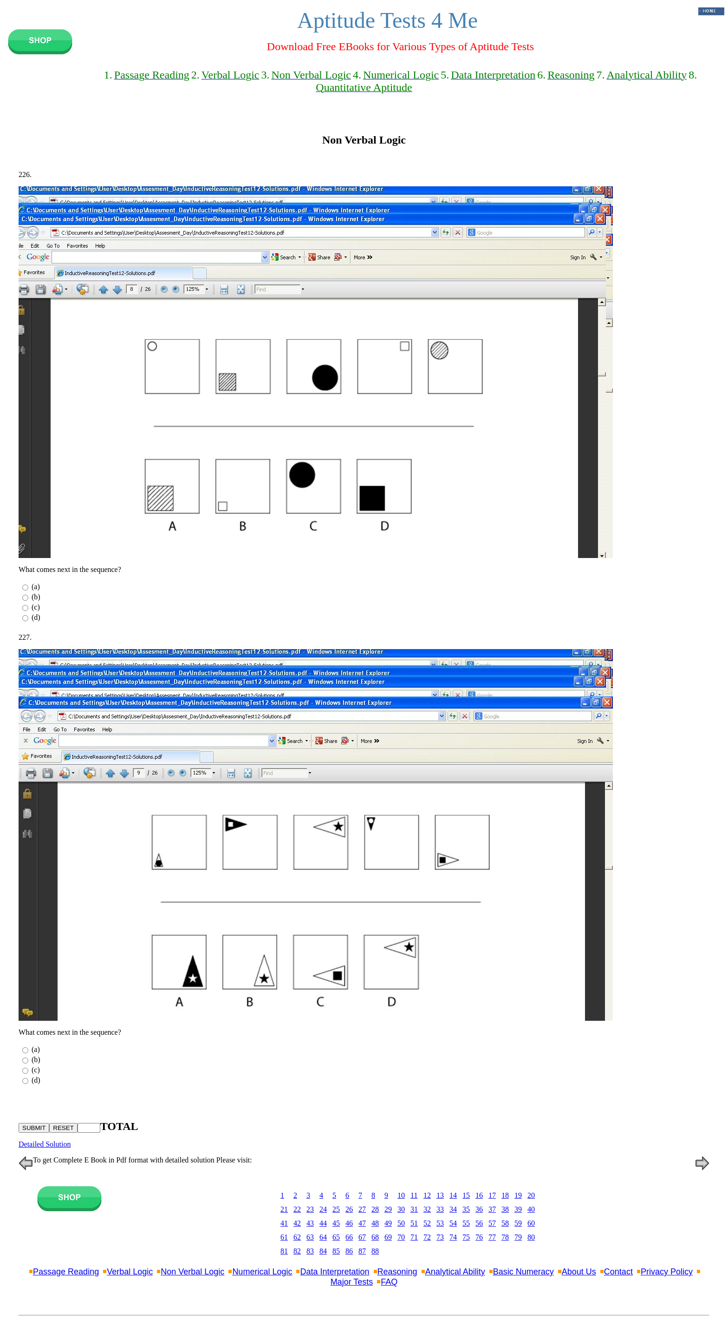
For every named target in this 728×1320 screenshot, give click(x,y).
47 (362, 1223)
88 (375, 1251)
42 (297, 1223)
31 (414, 1209)
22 (297, 1209)
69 (388, 1237)
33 (440, 1209)
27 (362, 1209)
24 (323, 1209)
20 (531, 1195)
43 (310, 1223)
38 (505, 1209)
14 (453, 1195)
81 (284, 1251)
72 (427, 1237)
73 (440, 1237)
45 (336, 1223)
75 (466, 1237)
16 (479, 1195)
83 (310, 1251)
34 (453, 1209)
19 (518, 1195)
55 (466, 1223)
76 (479, 1237)
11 (413, 1195)
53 (440, 1223)
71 (414, 1237)
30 (401, 1209)
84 (323, 1251)
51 (414, 1223)
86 (349, 1251)
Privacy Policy (667, 1271)
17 (492, 1195)
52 (427, 1223)
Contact (618, 1271)
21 (284, 1209)
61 (284, 1237)
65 (336, 1237)
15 (466, 1195)
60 (531, 1223)
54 (453, 1223)
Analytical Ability (455, 1271)
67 (362, 1237)
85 (336, 1251)
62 (297, 1237)
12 (427, 1195)
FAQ (389, 1282)
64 (323, 1237)
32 (427, 1209)
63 (310, 1237)
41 (284, 1223)
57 (492, 1223)
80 (531, 1237)
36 (479, 1209)
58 (505, 1223)
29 (388, 1209)
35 (466, 1209)
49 (388, 1223)
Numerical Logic (262, 1271)
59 (518, 1223)
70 (401, 1237)
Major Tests (352, 1282)
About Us (579, 1271)
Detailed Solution (45, 1144)
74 (453, 1237)
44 (323, 1223)
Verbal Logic (130, 1271)
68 (375, 1237)
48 (375, 1223)
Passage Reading (66, 1271)
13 (440, 1195)
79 (518, 1237)
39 (518, 1209)
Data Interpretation (334, 1271)
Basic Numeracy (523, 1271)
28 (375, 1209)
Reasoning (397, 1271)
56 (479, 1223)
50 (401, 1223)
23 (310, 1209)
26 (349, 1209)
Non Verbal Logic (192, 1271)
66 (349, 1237)
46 (349, 1223)
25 (336, 1209)
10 (401, 1195)
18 (505, 1195)
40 (531, 1209)
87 (362, 1251)
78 (505, 1237)
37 (492, 1209)
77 (492, 1237)
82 (297, 1251)
